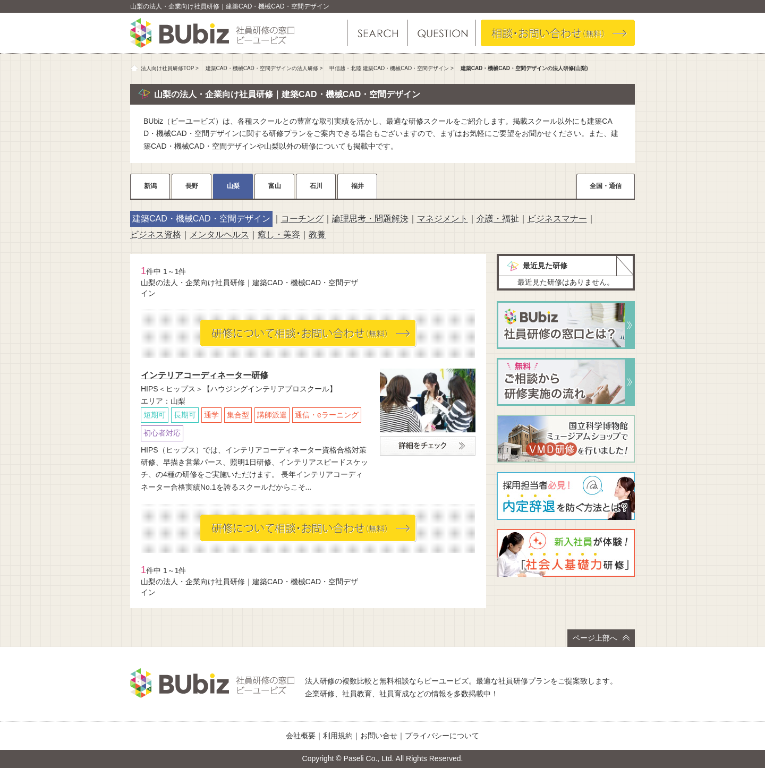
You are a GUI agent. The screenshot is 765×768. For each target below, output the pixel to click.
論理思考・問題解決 (370, 218)
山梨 (233, 186)
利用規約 (338, 735)
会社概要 (301, 735)
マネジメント (442, 218)
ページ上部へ (601, 638)
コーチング (302, 218)
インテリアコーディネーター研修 (204, 375)
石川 (316, 186)
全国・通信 (606, 186)
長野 (191, 186)
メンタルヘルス (219, 234)
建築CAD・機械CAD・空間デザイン (201, 218)
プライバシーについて (442, 735)
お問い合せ (378, 735)
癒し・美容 (279, 234)
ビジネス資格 (155, 234)
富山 (274, 186)
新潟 (150, 186)
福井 (357, 186)
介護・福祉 (498, 218)
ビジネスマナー (557, 218)
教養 (317, 234)
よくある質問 (440, 33)
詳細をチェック (427, 446)
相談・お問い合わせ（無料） (558, 33)
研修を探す (377, 33)
